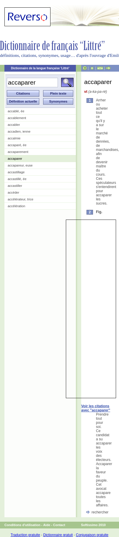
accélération (16, 206)
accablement (17, 118)
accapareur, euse (20, 165)
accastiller (15, 185)
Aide (46, 525)
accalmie (14, 138)
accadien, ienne (19, 131)
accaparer (15, 158)
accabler (14, 124)
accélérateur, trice (20, 199)
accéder (13, 192)
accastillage (16, 172)
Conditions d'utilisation (22, 525)
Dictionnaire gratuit (58, 535)
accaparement (18, 152)
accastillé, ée (17, 179)
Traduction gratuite (25, 535)
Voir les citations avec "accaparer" (95, 408)
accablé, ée (16, 111)
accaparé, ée (17, 145)
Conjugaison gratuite (92, 535)
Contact (59, 525)
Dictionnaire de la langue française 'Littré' (40, 68)
